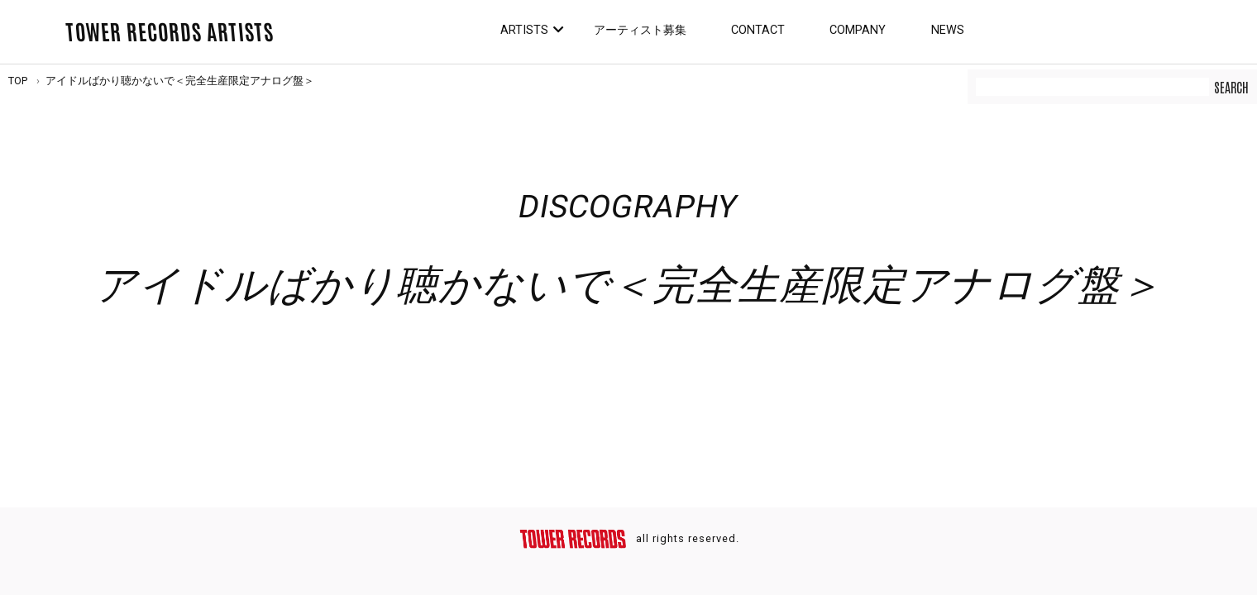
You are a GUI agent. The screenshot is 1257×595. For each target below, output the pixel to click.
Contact (758, 30)
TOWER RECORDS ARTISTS (170, 31)
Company (857, 30)
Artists (524, 30)
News (947, 30)
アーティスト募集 (640, 30)
